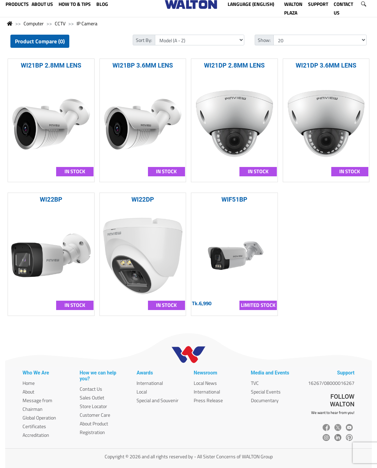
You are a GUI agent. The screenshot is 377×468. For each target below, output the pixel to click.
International (150, 383)
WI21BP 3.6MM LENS (142, 65)
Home (29, 383)
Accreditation (36, 435)
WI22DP (142, 199)
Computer (34, 23)
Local (142, 391)
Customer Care (95, 414)
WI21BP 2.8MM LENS (51, 65)
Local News (205, 383)
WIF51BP (234, 199)
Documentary (265, 400)
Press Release (208, 400)
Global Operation (39, 417)
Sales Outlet (92, 397)
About (28, 391)
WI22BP (51, 199)
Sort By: (144, 40)
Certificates (34, 426)
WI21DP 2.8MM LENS (234, 65)
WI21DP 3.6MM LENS (326, 65)
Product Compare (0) (40, 41)
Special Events (266, 391)
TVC (255, 383)
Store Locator (93, 406)
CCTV (60, 23)
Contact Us (91, 388)
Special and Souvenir (157, 400)
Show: (264, 40)
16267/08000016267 (331, 383)
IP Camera (87, 23)
